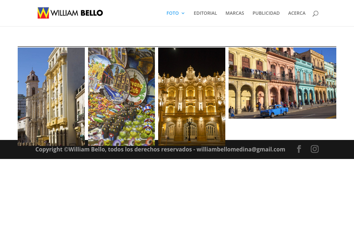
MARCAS (235, 13)
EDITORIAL (205, 13)
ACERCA (297, 13)
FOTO (173, 13)
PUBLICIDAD (266, 13)
